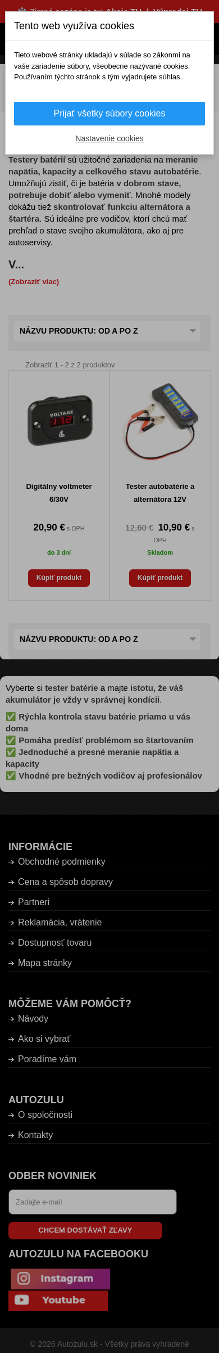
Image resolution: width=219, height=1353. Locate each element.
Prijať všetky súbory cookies (110, 113)
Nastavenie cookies (109, 138)
